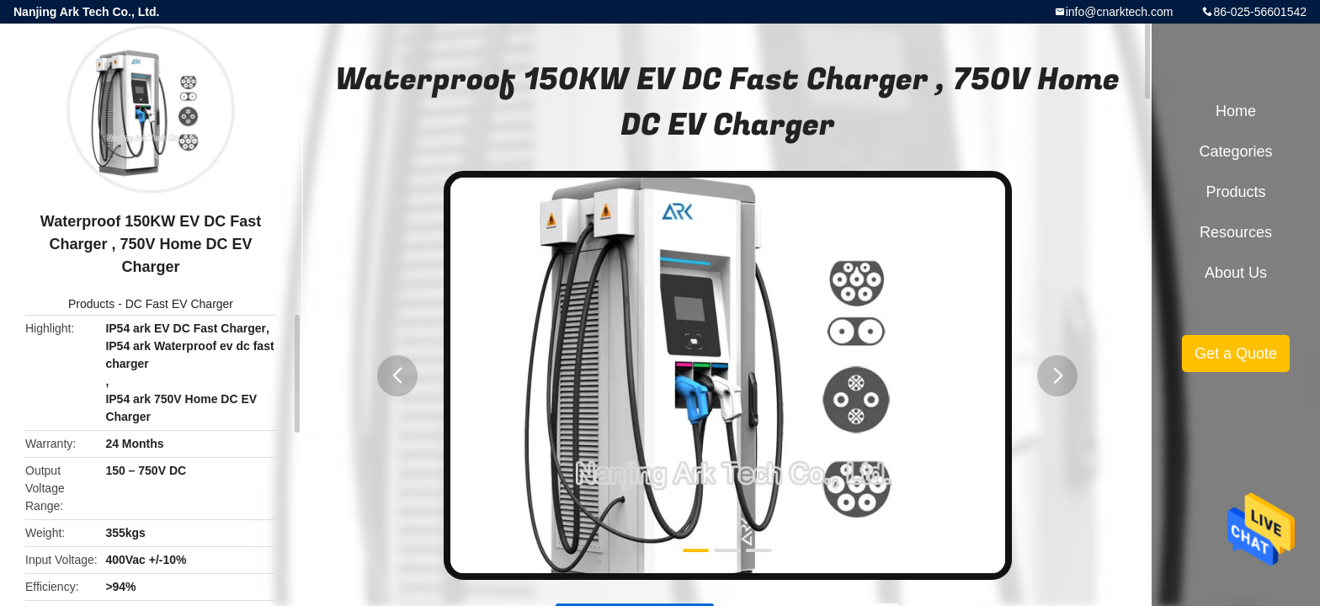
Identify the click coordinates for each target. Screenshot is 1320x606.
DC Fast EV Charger (179, 304)
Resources (1236, 232)
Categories (1235, 151)
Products (91, 304)
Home (1236, 111)
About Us (1236, 272)
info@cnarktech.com (1120, 12)
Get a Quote (1236, 353)
